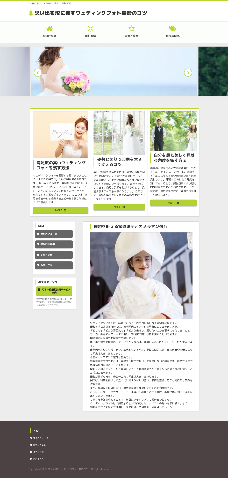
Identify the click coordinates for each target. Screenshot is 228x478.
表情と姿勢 (131, 36)
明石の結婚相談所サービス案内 (56, 291)
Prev (39, 74)
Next (189, 74)
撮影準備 (90, 36)
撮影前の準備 (47, 244)
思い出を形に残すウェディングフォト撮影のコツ (90, 13)
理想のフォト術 (48, 234)
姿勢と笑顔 (46, 254)
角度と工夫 (46, 265)
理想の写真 (49, 36)
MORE (58, 210)
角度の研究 (173, 36)
